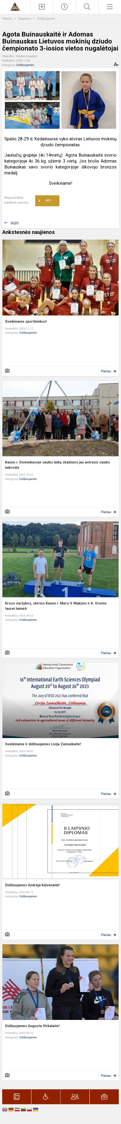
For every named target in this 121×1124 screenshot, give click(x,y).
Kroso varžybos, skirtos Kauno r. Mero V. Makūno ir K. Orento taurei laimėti (56, 606)
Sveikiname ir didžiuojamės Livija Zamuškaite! (43, 744)
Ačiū (44, 200)
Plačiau (106, 371)
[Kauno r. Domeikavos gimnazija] (15, 6)
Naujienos (25, 18)
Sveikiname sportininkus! (26, 321)
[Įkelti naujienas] (42, 7)
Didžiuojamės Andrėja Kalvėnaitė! (32, 885)
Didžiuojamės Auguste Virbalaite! (32, 1026)
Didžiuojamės (46, 18)
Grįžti (14, 223)
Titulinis (7, 18)
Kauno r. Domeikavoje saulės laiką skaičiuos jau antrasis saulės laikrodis (57, 465)
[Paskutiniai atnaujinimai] (64, 7)
